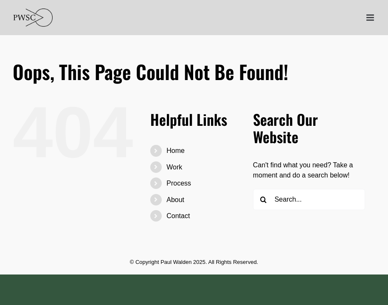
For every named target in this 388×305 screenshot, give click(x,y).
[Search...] (309, 199)
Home (175, 150)
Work (174, 167)
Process (178, 183)
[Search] (263, 199)
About (175, 199)
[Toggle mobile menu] (370, 17)
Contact (178, 215)
